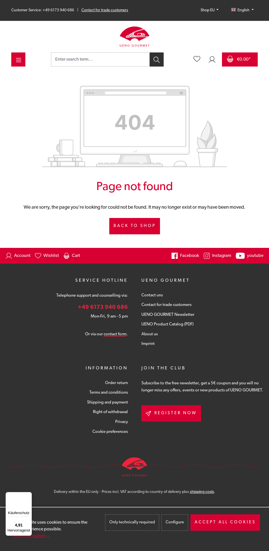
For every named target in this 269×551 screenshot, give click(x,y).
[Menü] (28, 495)
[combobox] (100, 59)
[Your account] (212, 59)
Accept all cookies (225, 522)
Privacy (121, 422)
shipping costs (202, 492)
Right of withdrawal (110, 412)
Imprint (148, 344)
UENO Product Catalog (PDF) (167, 324)
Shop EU (208, 10)
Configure (175, 522)
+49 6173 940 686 (103, 307)
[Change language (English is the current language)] (242, 10)
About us (149, 334)
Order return (116, 383)
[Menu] (18, 59)
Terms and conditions (108, 393)
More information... (31, 536)
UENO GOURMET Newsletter (167, 315)
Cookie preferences (110, 432)
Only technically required (132, 522)
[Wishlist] (196, 59)
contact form (115, 334)
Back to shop (135, 226)
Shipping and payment (107, 402)
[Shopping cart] (240, 59)
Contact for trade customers (104, 10)
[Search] (156, 59)
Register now (171, 413)
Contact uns (152, 295)
